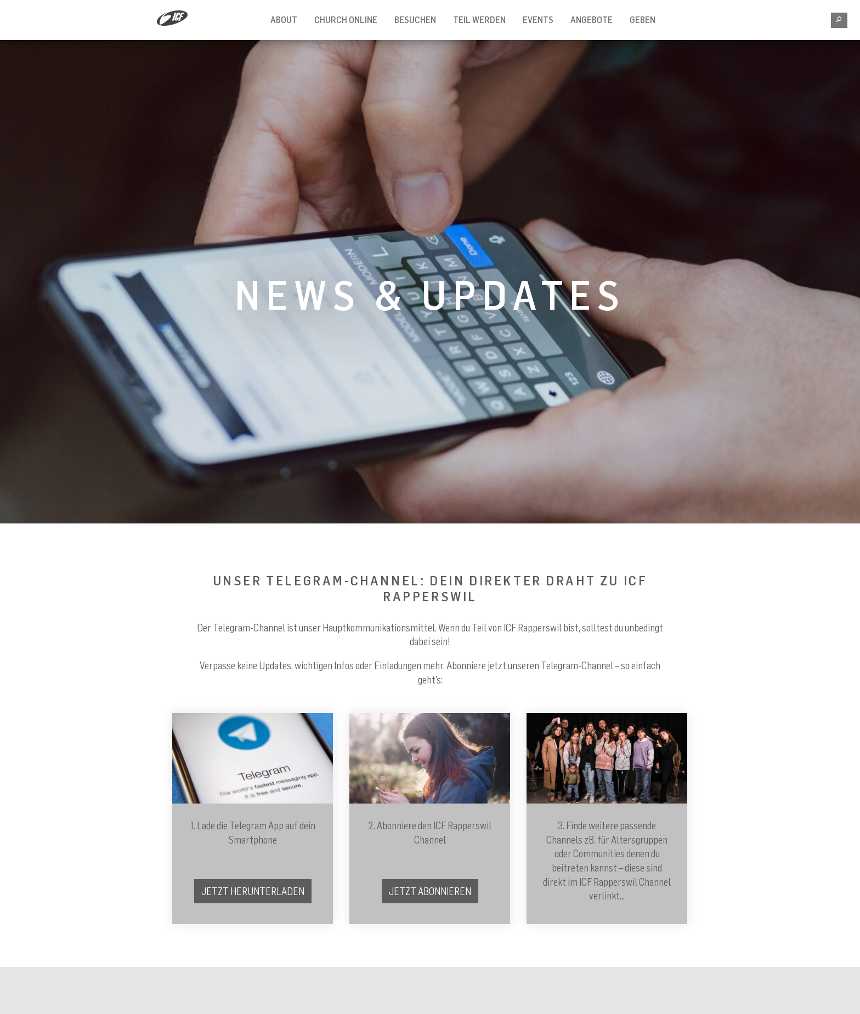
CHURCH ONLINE (345, 19)
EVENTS (538, 19)
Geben (642, 19)
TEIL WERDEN (479, 19)
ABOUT (283, 19)
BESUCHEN (415, 19)
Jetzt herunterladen (252, 891)
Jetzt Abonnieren (430, 891)
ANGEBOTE (591, 19)
